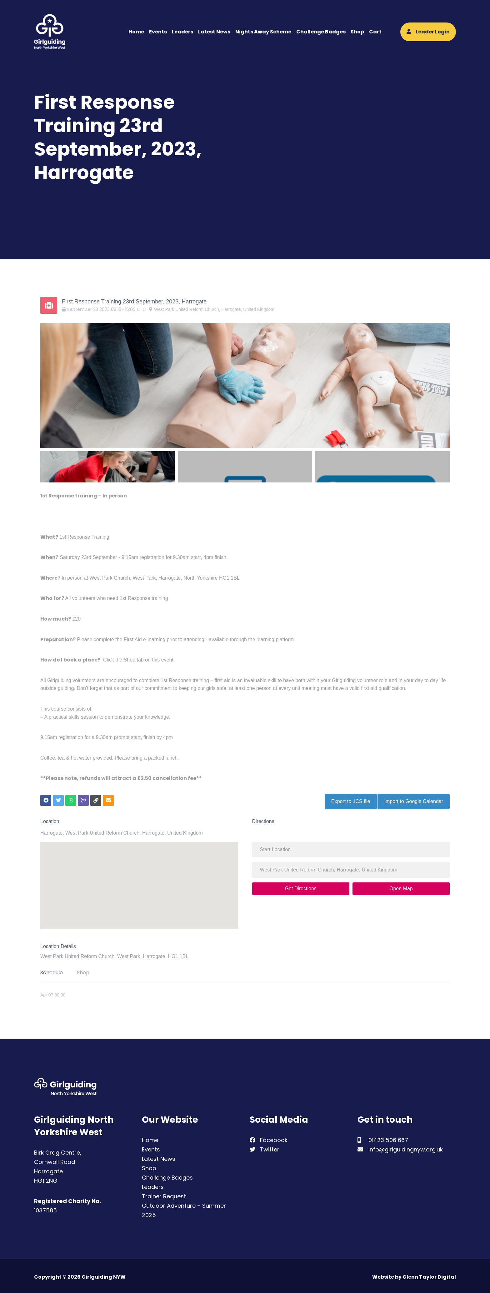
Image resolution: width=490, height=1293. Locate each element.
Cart (375, 31)
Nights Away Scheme (263, 31)
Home (136, 31)
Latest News (214, 31)
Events (158, 31)
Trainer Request (164, 1194)
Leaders (182, 31)
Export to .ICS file (348, 799)
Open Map (401, 886)
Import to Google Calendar (413, 799)
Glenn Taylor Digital (429, 1274)
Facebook (269, 1138)
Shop (357, 31)
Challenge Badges (321, 31)
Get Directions (300, 886)
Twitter (264, 1147)
